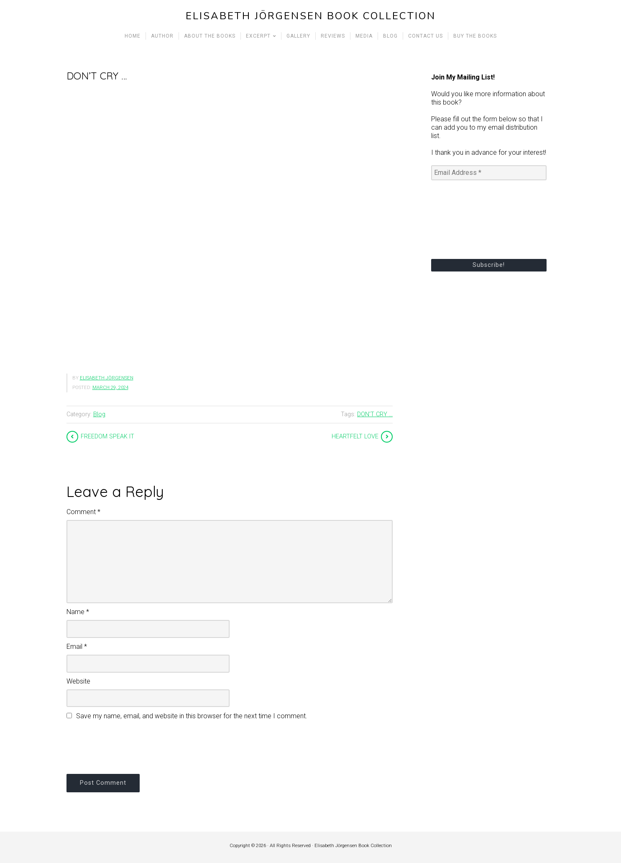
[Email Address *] (489, 172)
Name (77, 612)
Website (78, 681)
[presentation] (130, 746)
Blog (99, 414)
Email (76, 646)
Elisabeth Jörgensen (106, 378)
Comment (83, 512)
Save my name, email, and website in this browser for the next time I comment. (191, 716)
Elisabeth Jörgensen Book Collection (311, 16)
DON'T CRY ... (375, 414)
